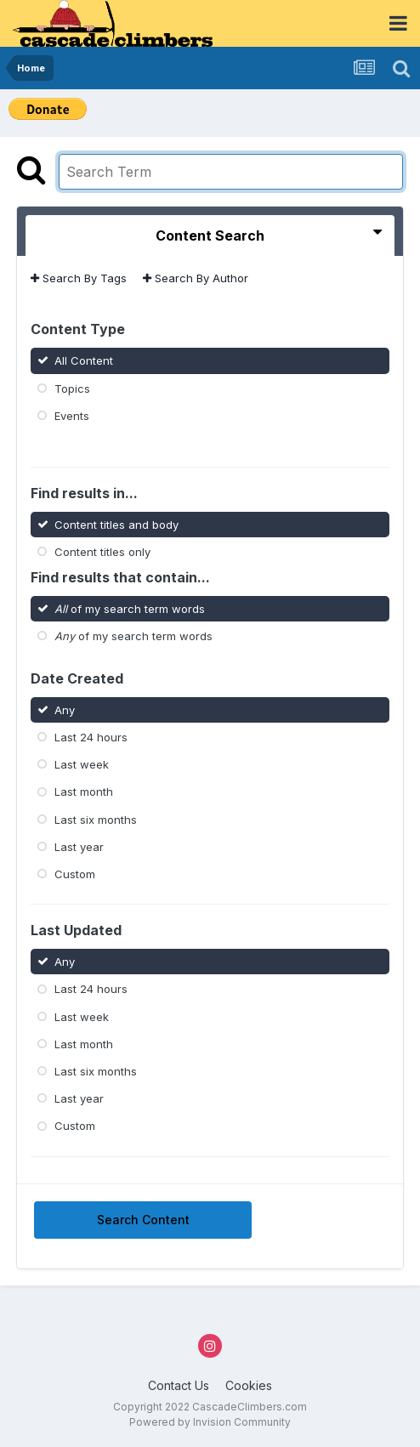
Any (64, 710)
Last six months (95, 819)
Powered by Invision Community (210, 1422)
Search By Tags (79, 278)
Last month (83, 791)
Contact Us (178, 1385)
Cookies (248, 1385)
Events (71, 416)
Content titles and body (116, 524)
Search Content (143, 1219)
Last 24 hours (91, 737)
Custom (74, 874)
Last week (81, 764)
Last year (79, 847)
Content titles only (102, 551)
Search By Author (195, 278)
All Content (83, 360)
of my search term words (129, 609)
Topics (72, 387)
